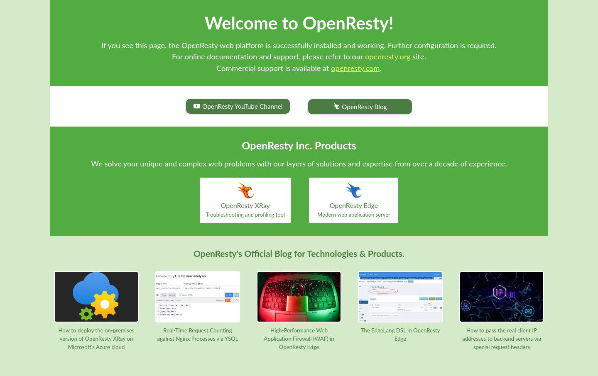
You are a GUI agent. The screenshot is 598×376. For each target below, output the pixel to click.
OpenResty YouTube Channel (238, 106)
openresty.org (388, 56)
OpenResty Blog (360, 107)
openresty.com (355, 68)
